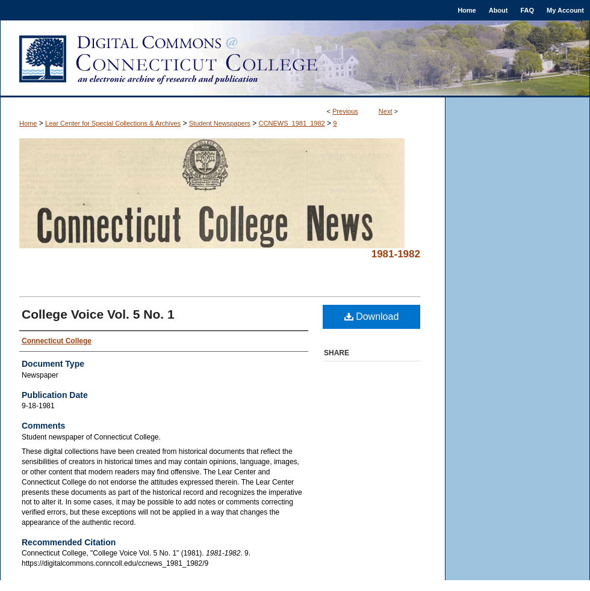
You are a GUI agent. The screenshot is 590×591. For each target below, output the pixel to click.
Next (386, 111)
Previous (345, 111)
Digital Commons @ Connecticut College (295, 58)
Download (371, 316)
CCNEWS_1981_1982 (292, 123)
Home (28, 123)
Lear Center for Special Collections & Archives (113, 123)
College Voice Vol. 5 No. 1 (98, 314)
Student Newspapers (219, 123)
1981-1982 (395, 254)
